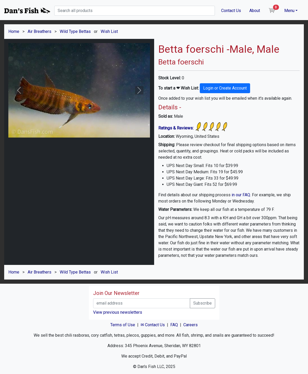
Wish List (109, 31)
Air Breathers (39, 31)
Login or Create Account (225, 88)
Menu (289, 10)
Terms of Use (122, 324)
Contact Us (231, 10)
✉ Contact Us (153, 324)
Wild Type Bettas (75, 31)
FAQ (174, 324)
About (254, 10)
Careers (190, 324)
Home (13, 31)
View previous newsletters (117, 312)
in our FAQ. (241, 194)
